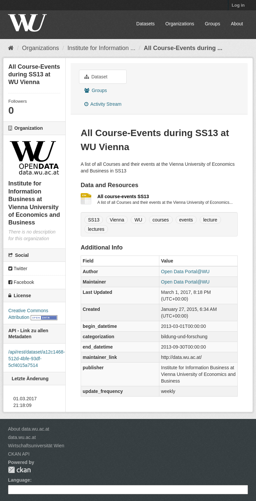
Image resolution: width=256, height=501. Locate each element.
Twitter (17, 268)
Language (19, 480)
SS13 (93, 219)
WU (138, 219)
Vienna (117, 219)
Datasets (145, 23)
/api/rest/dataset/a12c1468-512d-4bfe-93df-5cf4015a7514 (36, 358)
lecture (210, 219)
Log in (238, 5)
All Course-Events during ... (183, 48)
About (237, 23)
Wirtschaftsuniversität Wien (36, 445)
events (186, 219)
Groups (212, 23)
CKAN (19, 469)
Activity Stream (102, 104)
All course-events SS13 (123, 196)
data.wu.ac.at (22, 437)
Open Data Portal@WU (185, 271)
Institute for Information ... (101, 48)
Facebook (21, 282)
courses (161, 219)
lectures (96, 229)
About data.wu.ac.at (28, 429)
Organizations (179, 23)
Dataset (95, 76)
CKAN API (19, 454)
